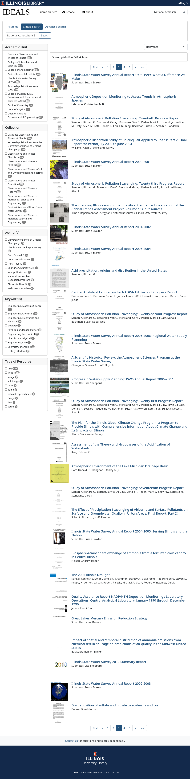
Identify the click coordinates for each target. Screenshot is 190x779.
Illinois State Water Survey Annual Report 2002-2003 (111, 683)
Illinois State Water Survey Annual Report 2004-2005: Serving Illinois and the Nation (129, 533)
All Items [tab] (13, 26)
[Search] (166, 12)
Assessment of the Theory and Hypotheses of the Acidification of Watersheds (120, 446)
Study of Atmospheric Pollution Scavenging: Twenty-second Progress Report (129, 314)
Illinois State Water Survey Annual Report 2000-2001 (111, 162)
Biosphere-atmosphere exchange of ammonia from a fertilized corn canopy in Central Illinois (128, 555)
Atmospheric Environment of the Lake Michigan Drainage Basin (119, 466)
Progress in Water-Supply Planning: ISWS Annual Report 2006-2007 (122, 379)
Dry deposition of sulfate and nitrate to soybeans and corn (115, 705)
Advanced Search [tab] (55, 26)
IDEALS (16, 12)
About (87, 12)
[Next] (135, 67)
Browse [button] (69, 12)
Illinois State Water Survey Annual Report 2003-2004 (111, 249)
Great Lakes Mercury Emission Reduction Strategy (109, 618)
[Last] (142, 67)
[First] (95, 67)
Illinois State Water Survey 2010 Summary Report (108, 662)
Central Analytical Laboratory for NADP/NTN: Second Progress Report (124, 292)
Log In (183, 3)
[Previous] (102, 67)
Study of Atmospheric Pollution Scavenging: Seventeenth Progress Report (127, 488)
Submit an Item (46, 12)
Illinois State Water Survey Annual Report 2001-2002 (111, 227)
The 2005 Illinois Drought (90, 575)
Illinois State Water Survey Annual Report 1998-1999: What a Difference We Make (128, 77)
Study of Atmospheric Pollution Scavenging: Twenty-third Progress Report (127, 183)
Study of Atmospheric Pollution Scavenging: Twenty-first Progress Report (127, 401)
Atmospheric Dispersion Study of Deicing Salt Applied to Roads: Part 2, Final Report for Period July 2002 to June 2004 (129, 142)
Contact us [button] (71, 741)
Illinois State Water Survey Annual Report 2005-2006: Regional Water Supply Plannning (129, 337)
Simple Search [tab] (31, 26)
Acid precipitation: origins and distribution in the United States (119, 270)
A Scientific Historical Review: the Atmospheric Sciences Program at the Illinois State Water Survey (125, 359)
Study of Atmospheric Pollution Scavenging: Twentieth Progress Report (125, 118)
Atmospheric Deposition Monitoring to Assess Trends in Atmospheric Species (123, 98)
